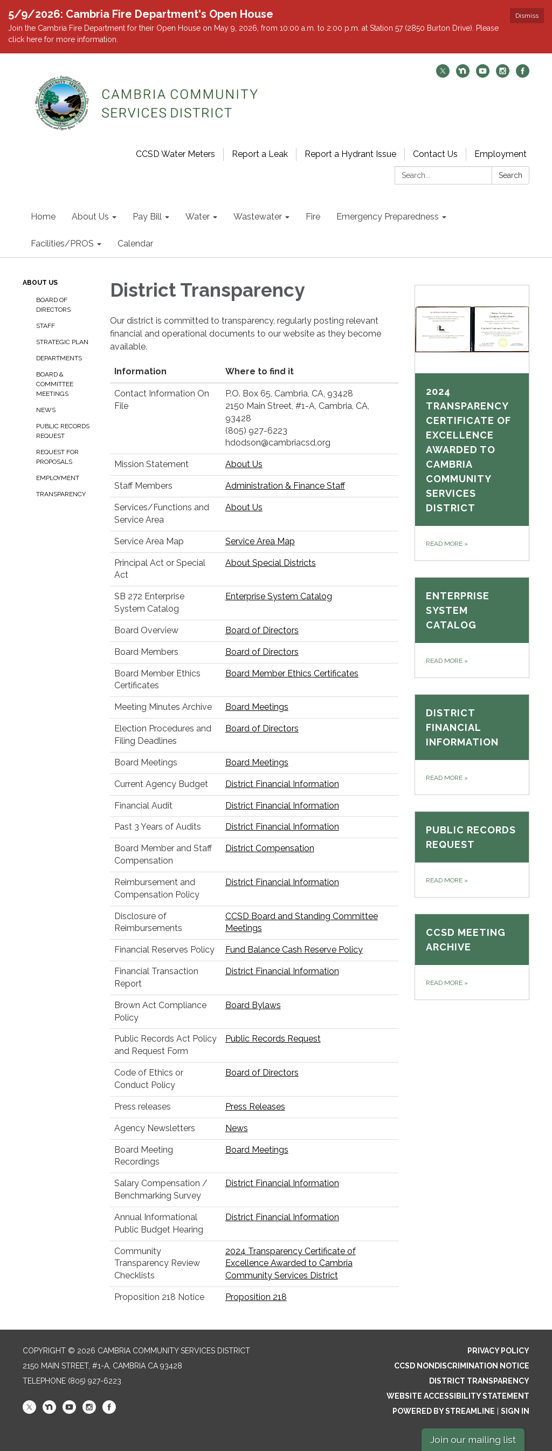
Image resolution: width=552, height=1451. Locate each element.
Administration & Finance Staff (285, 486)
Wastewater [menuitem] (257, 216)
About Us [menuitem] (90, 216)
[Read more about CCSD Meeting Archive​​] (472, 957)
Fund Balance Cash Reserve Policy (294, 949)
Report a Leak (260, 154)
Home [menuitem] (43, 216)
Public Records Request (62, 431)
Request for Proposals (57, 457)
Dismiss (527, 15)
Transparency (61, 494)
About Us (40, 282)
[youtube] (482, 75)
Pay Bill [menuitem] (147, 216)
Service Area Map (260, 541)
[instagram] (502, 75)
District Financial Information (282, 784)
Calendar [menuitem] (135, 243)
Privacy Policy (498, 1350)
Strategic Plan (62, 342)
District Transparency (479, 1381)
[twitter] (443, 75)
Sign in (515, 1411)
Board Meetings (256, 707)
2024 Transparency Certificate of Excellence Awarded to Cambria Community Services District (290, 1263)
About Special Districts (270, 563)
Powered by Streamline (443, 1411)
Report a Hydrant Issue (350, 154)
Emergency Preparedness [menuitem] (387, 216)
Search (510, 175)
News (46, 410)
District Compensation (269, 848)
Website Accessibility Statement (458, 1396)
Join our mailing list (473, 1439)
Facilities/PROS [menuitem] (62, 243)
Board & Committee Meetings (54, 384)
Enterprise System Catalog (278, 596)
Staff (45, 326)
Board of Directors (53, 304)
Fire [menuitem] (313, 216)
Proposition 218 (256, 1297)
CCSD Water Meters (175, 154)
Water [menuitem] (197, 216)
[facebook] (522, 75)
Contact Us (435, 154)
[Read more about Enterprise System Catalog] (472, 627)
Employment (500, 154)
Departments (59, 358)
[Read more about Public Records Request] (472, 854)
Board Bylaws (253, 1005)
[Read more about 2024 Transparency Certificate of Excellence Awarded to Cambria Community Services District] (472, 423)
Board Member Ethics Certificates (291, 673)
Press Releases (255, 1106)
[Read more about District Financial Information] (472, 744)
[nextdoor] (463, 75)
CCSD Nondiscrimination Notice (461, 1365)
